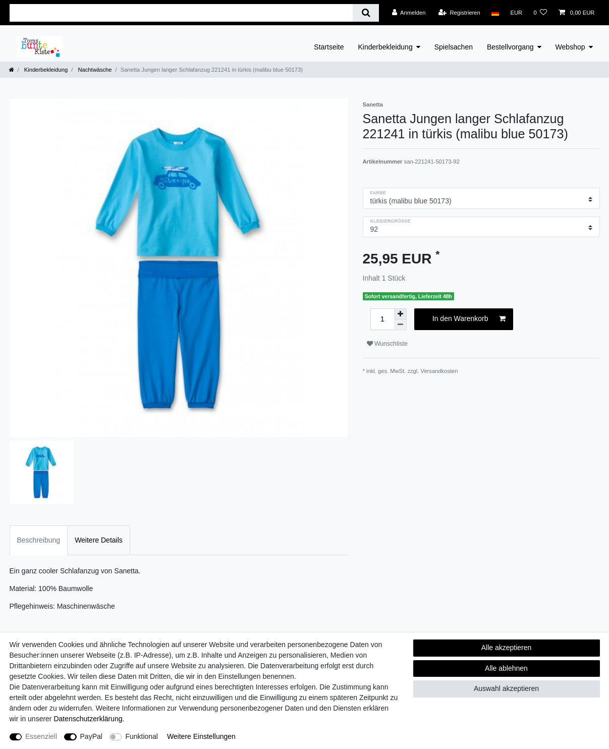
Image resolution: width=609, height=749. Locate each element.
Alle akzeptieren (506, 648)
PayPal (91, 736)
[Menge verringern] (401, 324)
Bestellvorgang (510, 47)
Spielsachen (453, 47)
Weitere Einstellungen (201, 736)
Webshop (570, 47)
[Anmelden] (408, 12)
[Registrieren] (459, 12)
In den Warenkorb (469, 319)
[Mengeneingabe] (382, 319)
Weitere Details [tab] (99, 540)
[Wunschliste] (540, 12)
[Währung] (516, 12)
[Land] (495, 12)
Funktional (141, 736)
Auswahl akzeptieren (506, 688)
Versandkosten (439, 371)
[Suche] (365, 13)
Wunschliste (387, 343)
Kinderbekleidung (385, 47)
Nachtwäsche (94, 70)
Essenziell (41, 736)
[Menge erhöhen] (401, 313)
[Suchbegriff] (181, 13)
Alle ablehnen (506, 668)
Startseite (329, 47)
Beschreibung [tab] (39, 540)
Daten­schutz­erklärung (87, 719)
